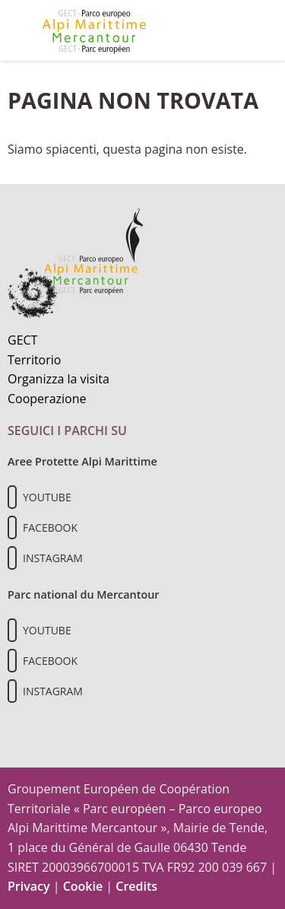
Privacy (29, 886)
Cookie (83, 886)
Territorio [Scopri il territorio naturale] (34, 359)
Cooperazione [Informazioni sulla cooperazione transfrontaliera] (47, 398)
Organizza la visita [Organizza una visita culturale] (58, 378)
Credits (136, 886)
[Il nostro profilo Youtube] (12, 497)
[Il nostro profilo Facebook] (12, 527)
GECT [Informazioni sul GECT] (22, 340)
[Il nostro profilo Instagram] (12, 558)
